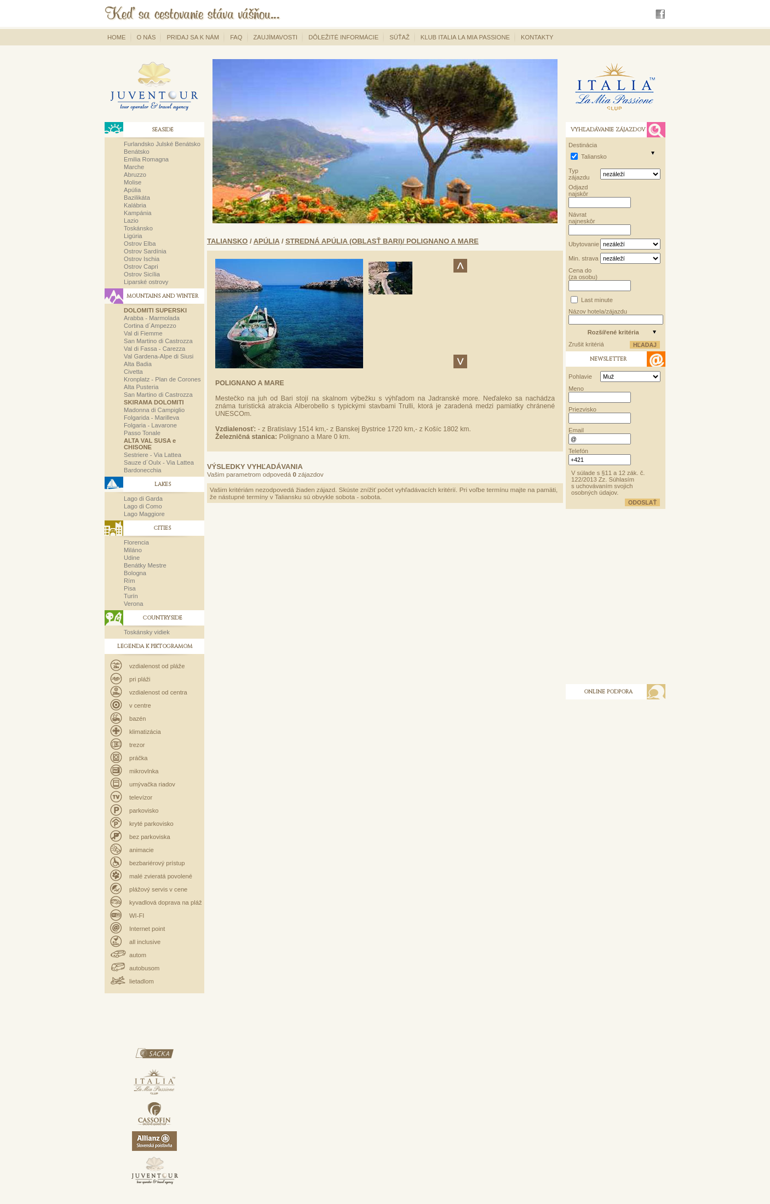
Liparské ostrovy (146, 282)
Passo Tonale (142, 433)
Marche (134, 167)
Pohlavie (580, 376)
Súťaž (399, 37)
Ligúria (133, 236)
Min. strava (583, 258)
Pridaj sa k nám (192, 37)
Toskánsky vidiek (147, 632)
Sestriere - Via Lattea (152, 455)
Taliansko (227, 241)
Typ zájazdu (579, 174)
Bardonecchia (142, 470)
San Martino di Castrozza (158, 341)
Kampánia (137, 213)
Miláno (133, 550)
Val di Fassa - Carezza (154, 348)
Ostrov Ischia (141, 259)
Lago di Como (143, 506)
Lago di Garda (143, 498)
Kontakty (537, 37)
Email (576, 430)
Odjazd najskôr (578, 190)
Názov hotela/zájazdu (597, 311)
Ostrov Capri (141, 266)
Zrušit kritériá (586, 344)
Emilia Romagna (146, 159)
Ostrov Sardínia (145, 251)
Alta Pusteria (141, 387)
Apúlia (132, 190)
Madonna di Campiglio (154, 410)
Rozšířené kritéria (613, 332)
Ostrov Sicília (142, 274)
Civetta (133, 371)
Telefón (578, 451)
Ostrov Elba (140, 243)
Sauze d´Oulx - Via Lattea (159, 462)
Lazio (131, 220)
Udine (132, 557)
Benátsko (137, 151)
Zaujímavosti (276, 37)
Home (116, 37)
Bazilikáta (137, 197)
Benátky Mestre (145, 565)
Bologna (135, 573)
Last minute (597, 300)
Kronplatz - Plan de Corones (162, 379)
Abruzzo (135, 174)
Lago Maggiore (144, 514)
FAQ (236, 37)
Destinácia (582, 145)
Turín (131, 596)
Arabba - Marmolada (152, 318)
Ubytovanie (583, 244)
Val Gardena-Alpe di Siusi (158, 356)
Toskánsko (138, 228)
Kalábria (135, 205)
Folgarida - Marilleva (151, 417)
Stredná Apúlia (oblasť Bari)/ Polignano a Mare (382, 241)
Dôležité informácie (343, 37)
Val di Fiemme (143, 333)
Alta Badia (138, 364)
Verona (133, 603)
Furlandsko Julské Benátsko (162, 144)
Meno (576, 388)
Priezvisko (582, 409)
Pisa (130, 588)
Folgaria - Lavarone (150, 425)
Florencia (136, 542)
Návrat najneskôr (581, 217)
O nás (146, 37)
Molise (132, 182)
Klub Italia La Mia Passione (465, 37)
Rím (129, 580)
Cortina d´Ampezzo (150, 325)
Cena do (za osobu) (582, 273)
